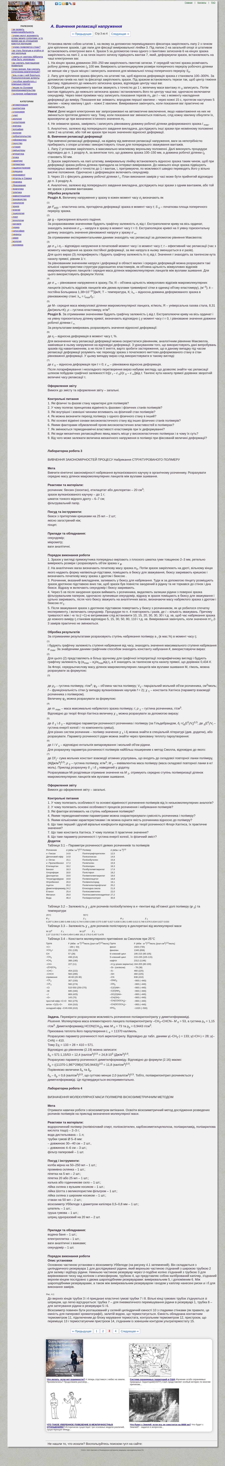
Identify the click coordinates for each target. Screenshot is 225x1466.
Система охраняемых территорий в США (152, 1379)
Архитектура (18, 108)
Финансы (16, 234)
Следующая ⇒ (120, 34)
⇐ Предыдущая (81, 34)
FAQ (213, 3)
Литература (17, 153)
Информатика (18, 139)
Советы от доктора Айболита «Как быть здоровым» (27, 58)
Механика (16, 181)
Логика (15, 157)
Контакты (202, 3)
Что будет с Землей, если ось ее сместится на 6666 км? (160, 1424)
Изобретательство (21, 136)
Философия (17, 230)
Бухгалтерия (18, 122)
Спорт (14, 216)
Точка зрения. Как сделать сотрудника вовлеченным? (25, 70)
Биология (16, 118)
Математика (17, 164)
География (17, 129)
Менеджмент (18, 174)
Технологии (17, 220)
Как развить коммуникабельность (22, 30)
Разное (15, 206)
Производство (18, 199)
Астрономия (18, 111)
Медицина (16, 171)
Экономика (17, 244)
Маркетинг (17, 160)
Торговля (16, 223)
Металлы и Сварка (21, 178)
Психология (17, 202)
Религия (15, 209)
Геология (16, 132)
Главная (188, 3)
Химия (14, 237)
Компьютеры (18, 150)
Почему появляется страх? (25, 47)
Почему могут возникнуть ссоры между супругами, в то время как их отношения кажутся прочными (27, 39)
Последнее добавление (24, 93)
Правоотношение (20, 195)
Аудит (14, 115)
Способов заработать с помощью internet (23, 82)
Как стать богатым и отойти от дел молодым (27, 52)
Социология (17, 213)
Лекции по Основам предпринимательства (23, 89)
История (15, 146)
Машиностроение (20, 167)
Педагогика (17, 188)
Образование (18, 185)
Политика (16, 192)
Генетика (16, 125)
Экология (16, 241)
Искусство (16, 143)
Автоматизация (19, 104)
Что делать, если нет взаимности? (66, 1379)
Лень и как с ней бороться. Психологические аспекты (25, 76)
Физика (15, 227)
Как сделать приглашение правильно (25, 64)
